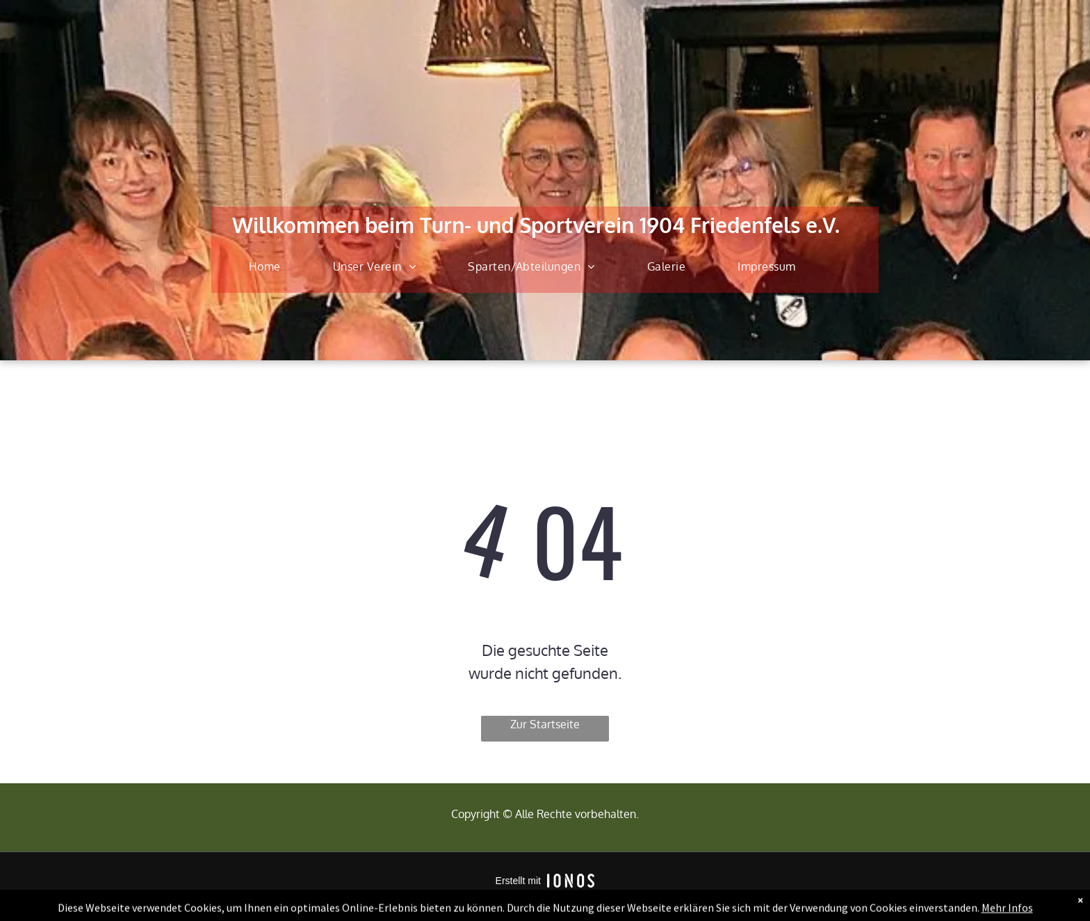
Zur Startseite (545, 724)
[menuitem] (270, 266)
